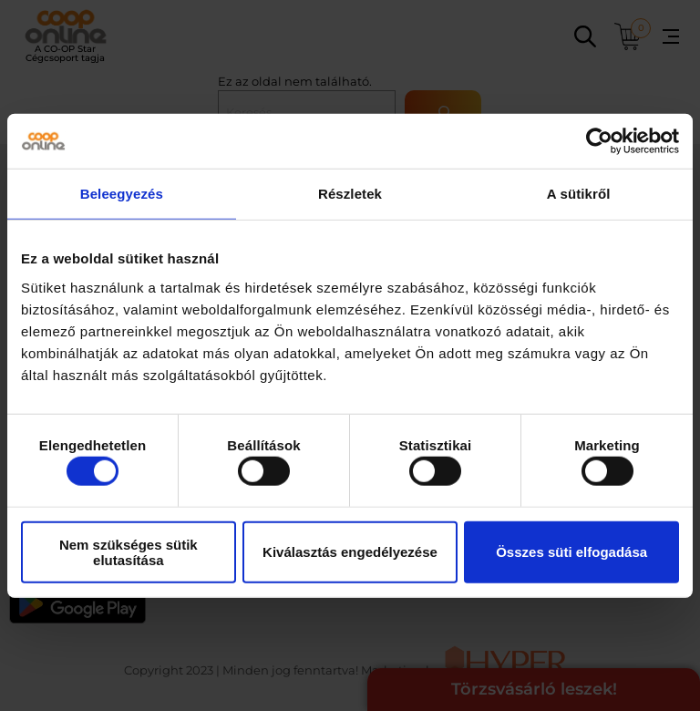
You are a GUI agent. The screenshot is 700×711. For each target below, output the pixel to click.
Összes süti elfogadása (571, 552)
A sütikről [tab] (579, 193)
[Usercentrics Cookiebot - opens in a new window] (599, 141)
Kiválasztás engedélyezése (350, 552)
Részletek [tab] (350, 193)
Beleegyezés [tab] (121, 193)
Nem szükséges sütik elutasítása (128, 551)
